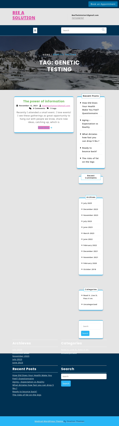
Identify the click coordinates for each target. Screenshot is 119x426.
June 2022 (89, 238)
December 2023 (91, 217)
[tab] (35, 29)
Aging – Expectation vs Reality (90, 123)
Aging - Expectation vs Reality (28, 364)
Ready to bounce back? (24, 374)
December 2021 (91, 247)
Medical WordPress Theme (59, 421)
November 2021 (91, 251)
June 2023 (89, 230)
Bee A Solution (23, 14)
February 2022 (90, 242)
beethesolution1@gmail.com (55, 106)
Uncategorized (90, 303)
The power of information (44, 102)
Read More (43, 127)
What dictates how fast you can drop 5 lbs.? (90, 137)
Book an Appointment (103, 4)
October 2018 (90, 259)
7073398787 (78, 17)
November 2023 (91, 221)
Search (103, 30)
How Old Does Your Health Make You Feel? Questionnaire (32, 360)
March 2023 (89, 234)
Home (46, 54)
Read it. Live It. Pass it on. (75, 332)
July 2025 (89, 213)
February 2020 (90, 255)
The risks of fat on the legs (26, 377)
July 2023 (89, 225)
